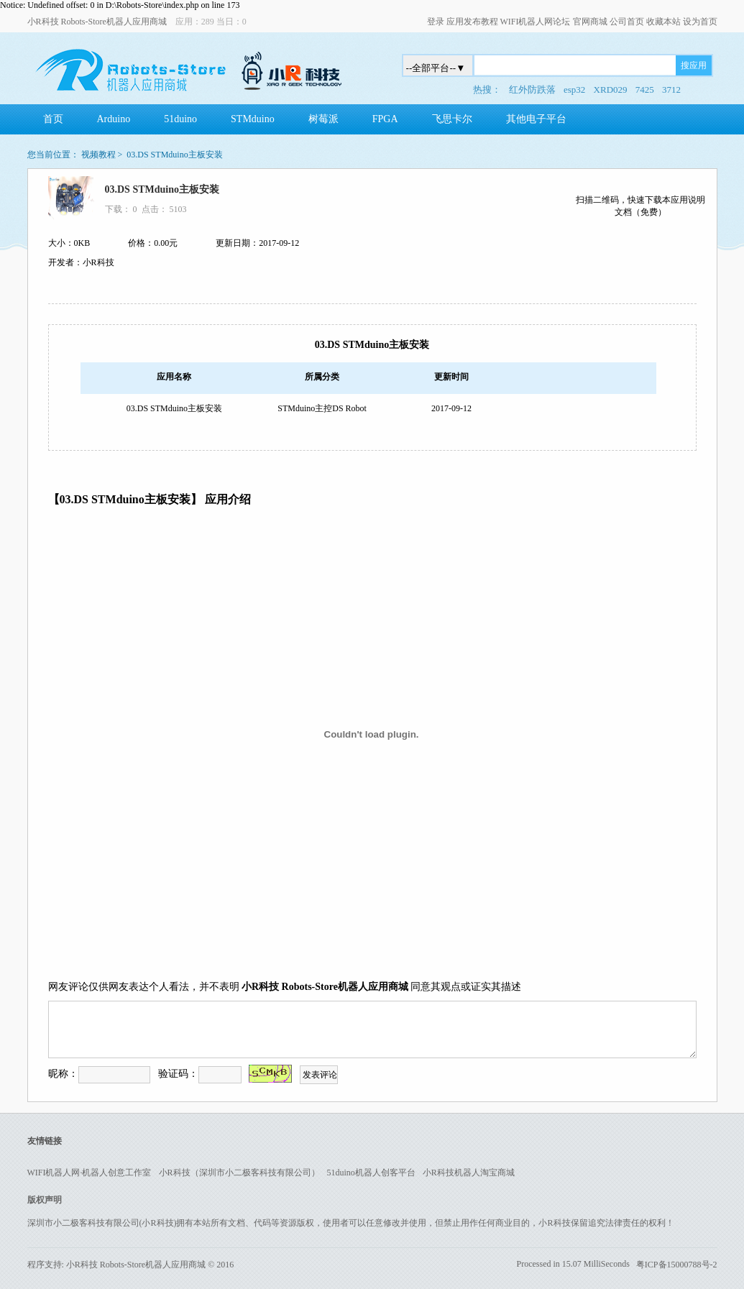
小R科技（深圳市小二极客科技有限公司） (239, 1173)
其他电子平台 (536, 119)
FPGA (385, 119)
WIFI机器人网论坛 (535, 22)
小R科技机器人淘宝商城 (469, 1173)
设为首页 (700, 22)
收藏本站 (663, 22)
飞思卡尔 (452, 119)
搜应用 (694, 65)
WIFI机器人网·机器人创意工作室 (89, 1173)
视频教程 (98, 155)
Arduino (114, 119)
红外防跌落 (532, 89)
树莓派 (323, 119)
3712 (671, 89)
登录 (435, 22)
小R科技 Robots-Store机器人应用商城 (97, 22)
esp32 (574, 89)
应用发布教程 (472, 22)
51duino (180, 119)
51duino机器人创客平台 (371, 1173)
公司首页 (627, 22)
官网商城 (590, 22)
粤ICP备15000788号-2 (676, 1265)
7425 (644, 89)
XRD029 (611, 89)
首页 (53, 119)
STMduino (253, 119)
